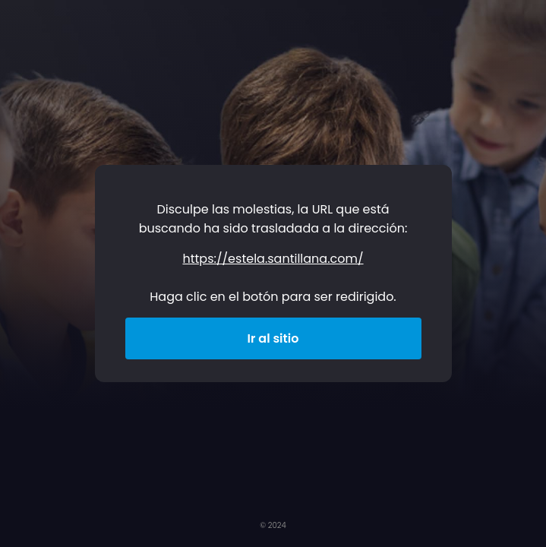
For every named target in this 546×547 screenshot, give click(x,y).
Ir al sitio (273, 338)
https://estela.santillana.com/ (272, 258)
